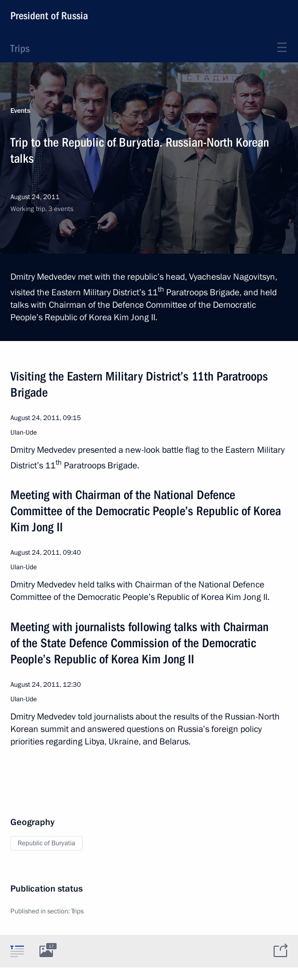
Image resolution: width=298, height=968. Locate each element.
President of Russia (49, 15)
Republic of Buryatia (46, 843)
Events (20, 110)
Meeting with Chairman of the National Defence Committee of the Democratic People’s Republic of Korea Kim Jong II (145, 511)
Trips (20, 48)
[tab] (17, 950)
